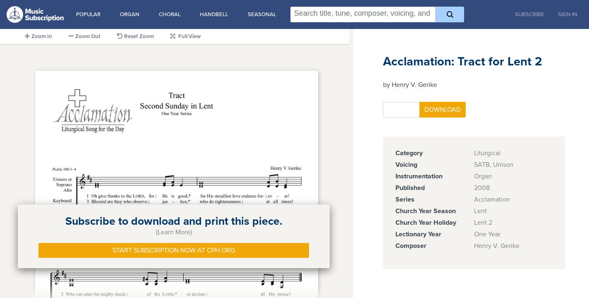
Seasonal (262, 14)
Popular (88, 14)
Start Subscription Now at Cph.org (174, 250)
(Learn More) (174, 232)
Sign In (567, 14)
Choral (170, 14)
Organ (129, 14)
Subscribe (529, 14)
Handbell (214, 14)
